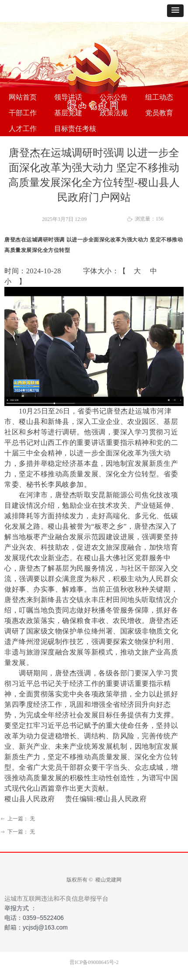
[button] (175, 10)
